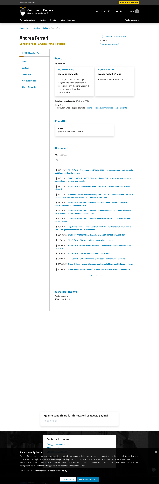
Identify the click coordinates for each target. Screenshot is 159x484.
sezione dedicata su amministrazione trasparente (106, 107)
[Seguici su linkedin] (119, 11)
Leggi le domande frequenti (58, 444)
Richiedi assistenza (55, 448)
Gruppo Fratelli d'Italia (109, 74)
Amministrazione (27, 19)
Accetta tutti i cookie (87, 479)
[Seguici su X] (110, 11)
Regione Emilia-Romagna (27, 2)
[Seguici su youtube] (114, 11)
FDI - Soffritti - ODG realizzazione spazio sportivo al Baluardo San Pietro (96, 258)
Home (22, 28)
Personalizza (68, 479)
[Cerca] (136, 11)
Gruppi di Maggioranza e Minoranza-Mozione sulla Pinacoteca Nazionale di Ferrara (100, 264)
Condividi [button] (106, 36)
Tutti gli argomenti (132, 20)
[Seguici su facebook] (102, 11)
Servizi (53, 19)
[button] (34, 53)
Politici (45, 28)
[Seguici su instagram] (106, 11)
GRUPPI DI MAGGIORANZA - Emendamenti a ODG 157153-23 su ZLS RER (96, 234)
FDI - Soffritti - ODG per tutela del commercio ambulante (90, 240)
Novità (43, 19)
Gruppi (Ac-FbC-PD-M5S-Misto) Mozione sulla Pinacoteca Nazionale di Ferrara (99, 269)
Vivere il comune (68, 19)
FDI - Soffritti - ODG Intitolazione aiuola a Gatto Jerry (89, 253)
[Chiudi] (156, 451)
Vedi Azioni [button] (119, 36)
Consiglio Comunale (67, 74)
